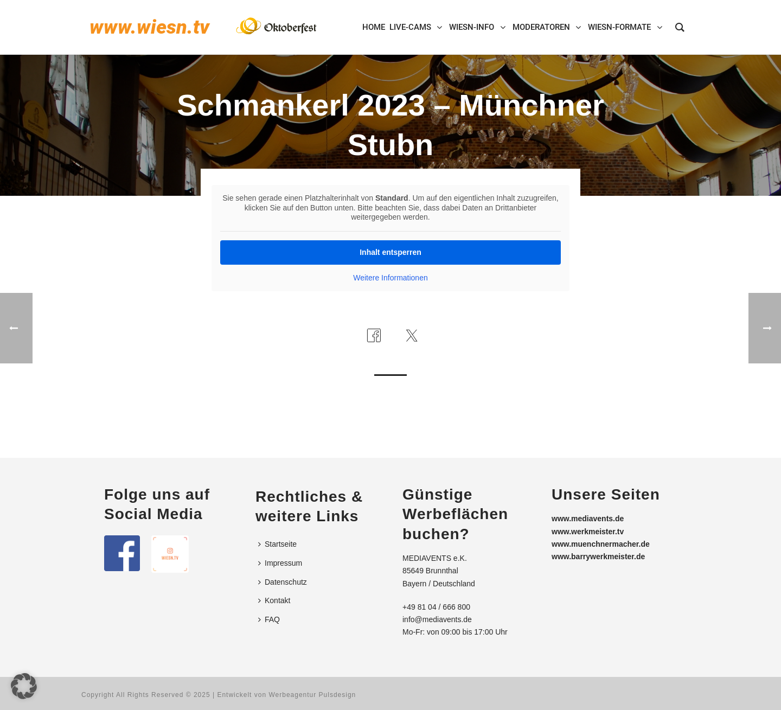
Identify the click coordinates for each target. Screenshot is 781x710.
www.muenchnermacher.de (601, 544)
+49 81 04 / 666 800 (436, 607)
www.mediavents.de (588, 518)
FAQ (269, 619)
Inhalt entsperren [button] (390, 252)
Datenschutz (282, 582)
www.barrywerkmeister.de (598, 556)
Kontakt (274, 600)
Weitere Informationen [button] (390, 277)
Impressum (280, 563)
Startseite (277, 544)
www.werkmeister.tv (588, 531)
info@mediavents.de (437, 619)
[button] (24, 686)
